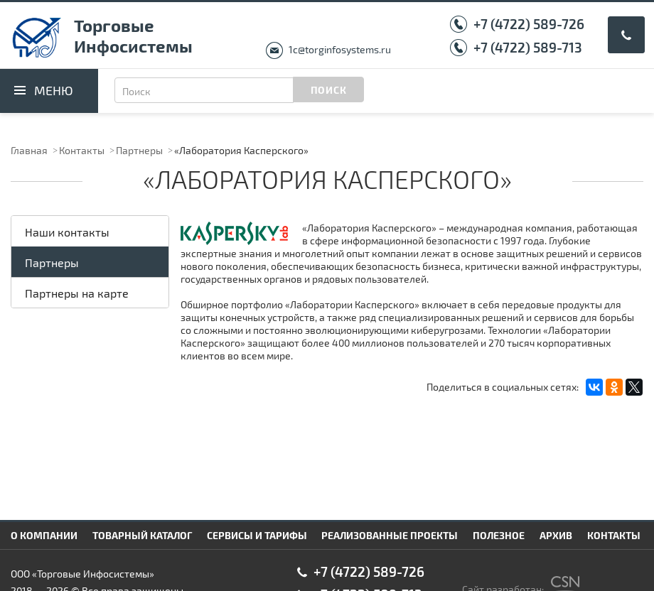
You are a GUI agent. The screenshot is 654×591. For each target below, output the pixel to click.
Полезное (499, 535)
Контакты (81, 150)
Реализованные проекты (389, 535)
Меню (53, 90)
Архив (556, 535)
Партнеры (139, 150)
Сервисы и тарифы (257, 535)
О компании (44, 535)
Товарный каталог (142, 535)
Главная (29, 150)
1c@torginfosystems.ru (340, 49)
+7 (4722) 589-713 (527, 47)
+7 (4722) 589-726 (528, 24)
